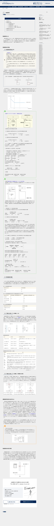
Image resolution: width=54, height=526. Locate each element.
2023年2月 (41, 103)
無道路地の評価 (8, 22)
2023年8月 (41, 93)
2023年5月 (41, 98)
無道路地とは (8, 21)
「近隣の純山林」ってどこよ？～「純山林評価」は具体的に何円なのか (45, 32)
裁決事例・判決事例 (42, 22)
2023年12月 (42, 88)
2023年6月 (41, 97)
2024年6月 (41, 80)
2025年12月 (42, 55)
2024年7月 (41, 78)
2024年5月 (41, 82)
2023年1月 (42, 105)
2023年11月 (42, 90)
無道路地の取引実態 (9, 29)
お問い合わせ (47, 3)
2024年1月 (41, 87)
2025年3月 (42, 68)
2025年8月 (41, 60)
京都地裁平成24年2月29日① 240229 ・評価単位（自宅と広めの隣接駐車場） (45, 35)
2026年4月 (41, 50)
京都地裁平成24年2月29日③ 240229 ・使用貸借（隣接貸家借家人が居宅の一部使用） (45, 29)
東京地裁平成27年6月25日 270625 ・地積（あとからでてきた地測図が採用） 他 (45, 42)
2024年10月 (42, 75)
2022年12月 (42, 107)
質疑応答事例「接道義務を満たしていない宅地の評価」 (16, 181)
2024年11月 (42, 73)
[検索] (3, 0)
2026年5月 (41, 48)
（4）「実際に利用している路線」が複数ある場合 (14, 27)
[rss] (2, 0)
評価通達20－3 (9, 52)
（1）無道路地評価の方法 (11, 23)
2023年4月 (41, 100)
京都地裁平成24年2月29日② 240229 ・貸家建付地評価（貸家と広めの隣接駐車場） (45, 39)
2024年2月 (41, 85)
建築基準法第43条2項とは (10, 28)
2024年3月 (41, 83)
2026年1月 (41, 53)
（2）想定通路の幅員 (10, 24)
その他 (41, 17)
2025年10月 (42, 58)
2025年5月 (42, 65)
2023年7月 (41, 95)
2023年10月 (42, 92)
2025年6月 (41, 63)
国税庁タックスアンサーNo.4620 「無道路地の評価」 (14, 113)
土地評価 (4, 14)
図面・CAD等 (41, 19)
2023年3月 (41, 102)
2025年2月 (41, 70)
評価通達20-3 (14, 413)
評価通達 (19, 317)
